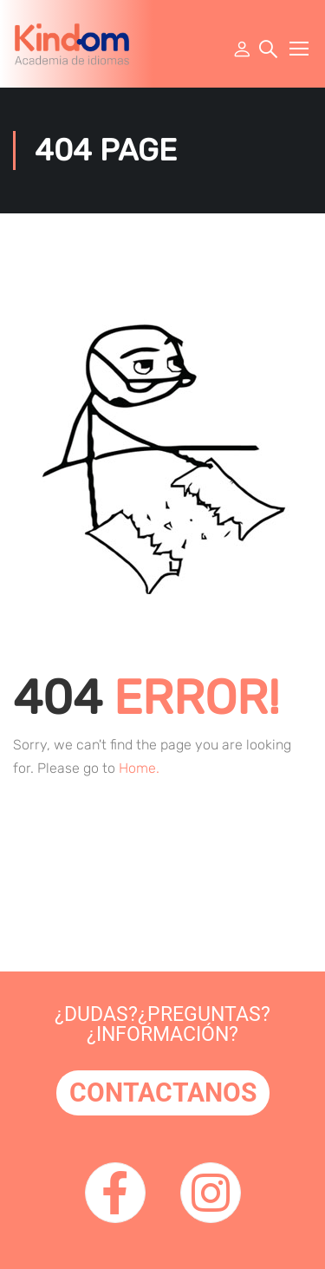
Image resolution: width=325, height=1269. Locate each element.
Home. (139, 768)
